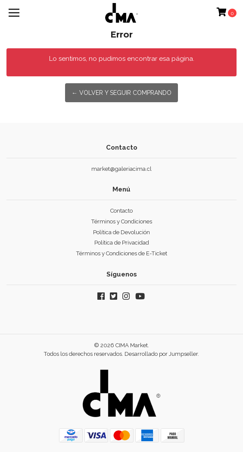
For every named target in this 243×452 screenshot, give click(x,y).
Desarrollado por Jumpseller (161, 354)
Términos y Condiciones (121, 221)
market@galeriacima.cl (121, 169)
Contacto (121, 210)
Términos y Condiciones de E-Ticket (121, 253)
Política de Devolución (121, 232)
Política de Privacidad (121, 242)
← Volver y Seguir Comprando (121, 92)
